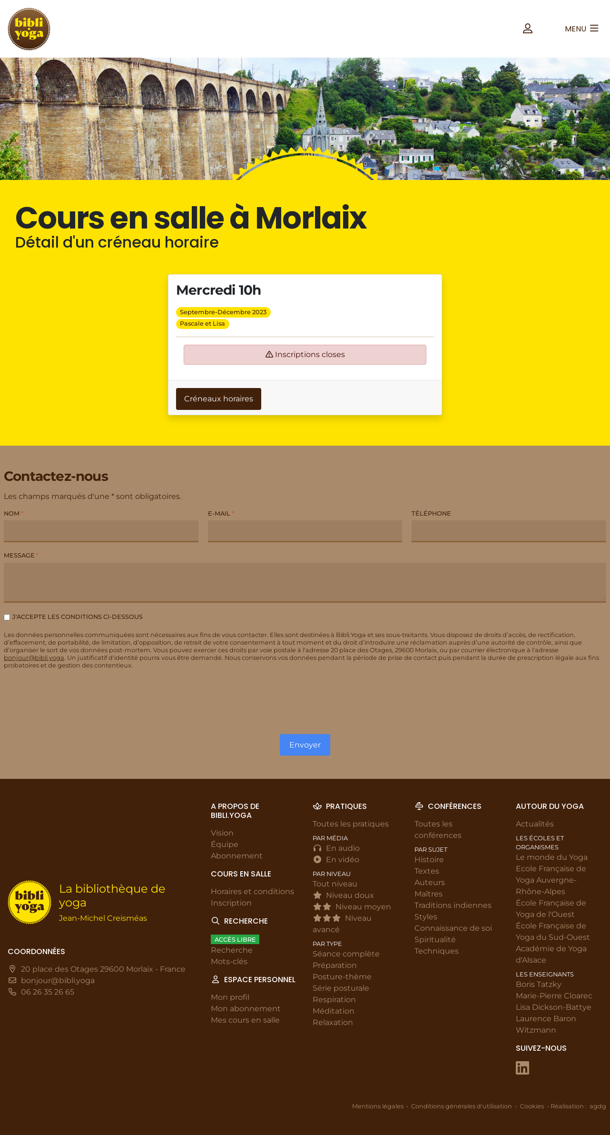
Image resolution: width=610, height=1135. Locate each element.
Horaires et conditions (252, 891)
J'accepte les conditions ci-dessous (77, 616)
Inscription (231, 902)
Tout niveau (335, 883)
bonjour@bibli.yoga (34, 658)
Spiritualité (435, 939)
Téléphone (431, 514)
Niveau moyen (352, 906)
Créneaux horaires (218, 398)
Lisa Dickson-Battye (553, 1007)
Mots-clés (229, 961)
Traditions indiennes (453, 905)
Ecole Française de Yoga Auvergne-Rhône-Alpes (551, 880)
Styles (425, 916)
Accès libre (235, 939)
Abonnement (237, 855)
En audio (336, 848)
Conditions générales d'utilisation (461, 1106)
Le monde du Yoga (552, 857)
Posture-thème (342, 977)
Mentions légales (377, 1106)
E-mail (221, 514)
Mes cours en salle (245, 1020)
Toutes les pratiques (351, 823)
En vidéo (336, 859)
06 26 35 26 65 (47, 992)
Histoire (429, 859)
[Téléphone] (509, 532)
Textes (426, 871)
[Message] (305, 583)
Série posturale (341, 988)
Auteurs (429, 882)
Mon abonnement (246, 1009)
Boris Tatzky (538, 984)
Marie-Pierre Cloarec (554, 996)
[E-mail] (305, 532)
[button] (527, 28)
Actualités (535, 823)
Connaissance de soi (453, 928)
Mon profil (230, 997)
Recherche (232, 950)
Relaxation (333, 1022)
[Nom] (101, 532)
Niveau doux (343, 895)
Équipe (224, 844)
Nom (13, 514)
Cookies (532, 1106)
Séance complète (346, 954)
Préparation (335, 965)
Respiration (334, 1000)
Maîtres (428, 893)
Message (21, 555)
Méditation (333, 1011)
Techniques (436, 951)
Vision (222, 832)
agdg (598, 1106)
